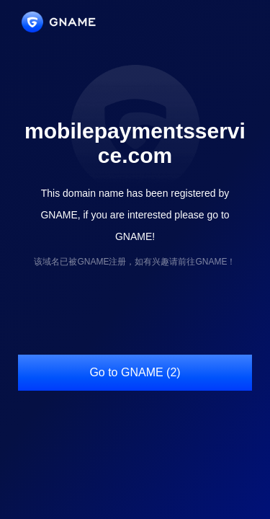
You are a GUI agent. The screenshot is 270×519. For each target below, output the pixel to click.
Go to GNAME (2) (134, 372)
